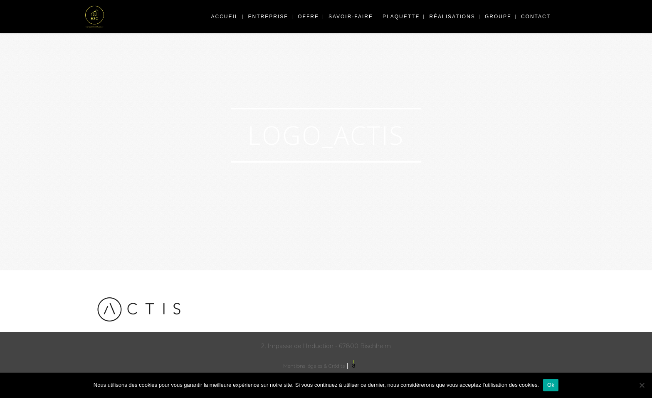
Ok (550, 385)
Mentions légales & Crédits (314, 366)
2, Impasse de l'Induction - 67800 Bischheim (326, 346)
